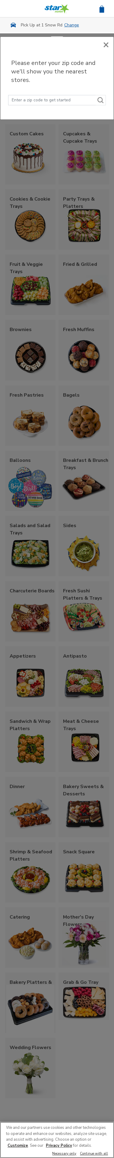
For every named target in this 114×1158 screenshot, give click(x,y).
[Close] (106, 44)
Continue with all (94, 1154)
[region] (57, 1140)
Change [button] (71, 25)
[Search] (101, 100)
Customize (18, 1145)
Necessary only (64, 1154)
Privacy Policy (59, 1145)
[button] (101, 9)
